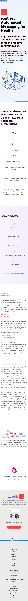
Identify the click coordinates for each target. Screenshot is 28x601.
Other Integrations (14, 572)
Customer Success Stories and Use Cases (14, 579)
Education (14, 547)
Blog (14, 577)
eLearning (14, 581)
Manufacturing (14, 554)
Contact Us (14, 595)
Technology (14, 556)
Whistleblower (14, 599)
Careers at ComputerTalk (14, 590)
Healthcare (14, 551)
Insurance (14, 553)
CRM (14, 562)
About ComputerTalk (14, 588)
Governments (14, 549)
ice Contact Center (14, 537)
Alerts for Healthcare (14, 540)
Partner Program (14, 592)
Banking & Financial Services (14, 546)
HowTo (14, 597)
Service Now (14, 567)
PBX (14, 563)
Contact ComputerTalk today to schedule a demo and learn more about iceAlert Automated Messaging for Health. (14, 477)
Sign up (14, 527)
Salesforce (14, 565)
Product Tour (14, 583)
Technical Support (14, 593)
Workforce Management (14, 570)
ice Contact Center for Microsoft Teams (14, 538)
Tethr (14, 568)
